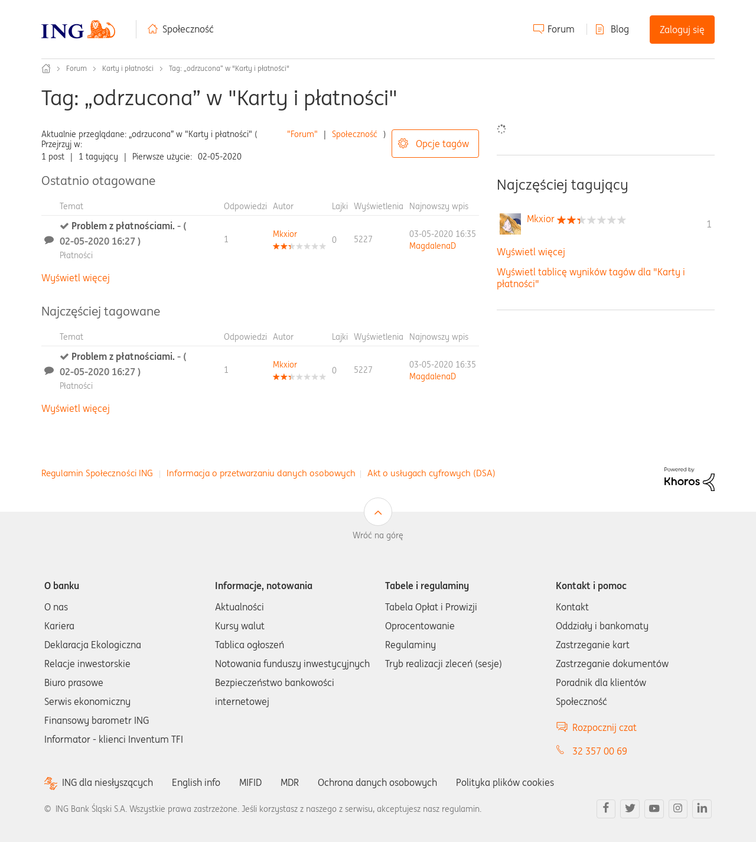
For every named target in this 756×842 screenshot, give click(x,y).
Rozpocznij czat (604, 727)
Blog (620, 29)
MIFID (250, 782)
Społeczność (188, 29)
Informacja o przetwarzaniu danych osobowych (261, 473)
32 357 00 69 (599, 751)
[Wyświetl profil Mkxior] (285, 234)
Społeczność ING (46, 68)
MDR (290, 782)
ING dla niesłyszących (107, 782)
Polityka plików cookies (505, 782)
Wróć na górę (378, 535)
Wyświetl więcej (75, 278)
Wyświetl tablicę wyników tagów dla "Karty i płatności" (591, 277)
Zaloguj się (682, 29)
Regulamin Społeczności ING (97, 473)
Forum (561, 29)
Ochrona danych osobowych (377, 782)
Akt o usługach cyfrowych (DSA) (431, 473)
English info (196, 782)
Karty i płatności (128, 68)
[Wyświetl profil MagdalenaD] (432, 245)
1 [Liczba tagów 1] (709, 224)
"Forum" (302, 134)
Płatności (76, 255)
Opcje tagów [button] (442, 143)
